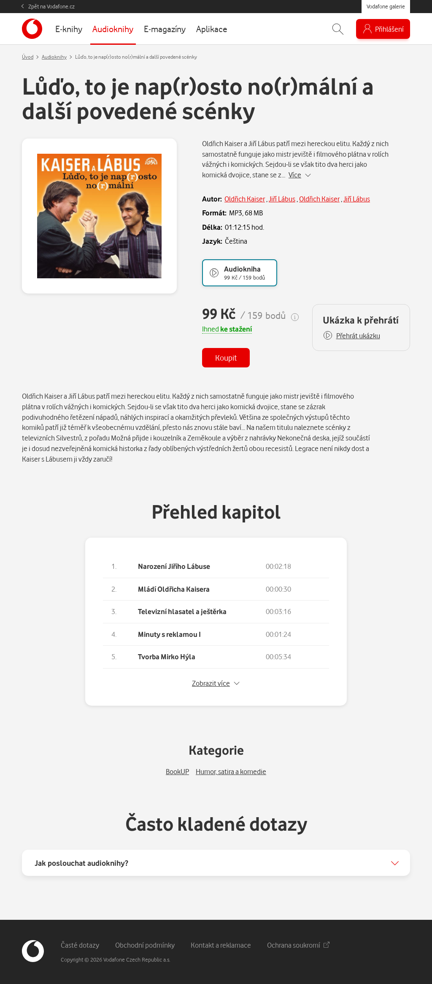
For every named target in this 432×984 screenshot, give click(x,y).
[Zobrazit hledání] (338, 29)
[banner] (32, 29)
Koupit (226, 357)
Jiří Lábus (282, 198)
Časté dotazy (80, 945)
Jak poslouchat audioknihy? (81, 862)
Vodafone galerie (386, 6)
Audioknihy (54, 57)
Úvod (27, 57)
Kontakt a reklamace (221, 945)
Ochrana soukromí (298, 945)
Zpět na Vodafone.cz (51, 6)
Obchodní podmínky (145, 945)
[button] (351, 336)
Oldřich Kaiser (244, 198)
